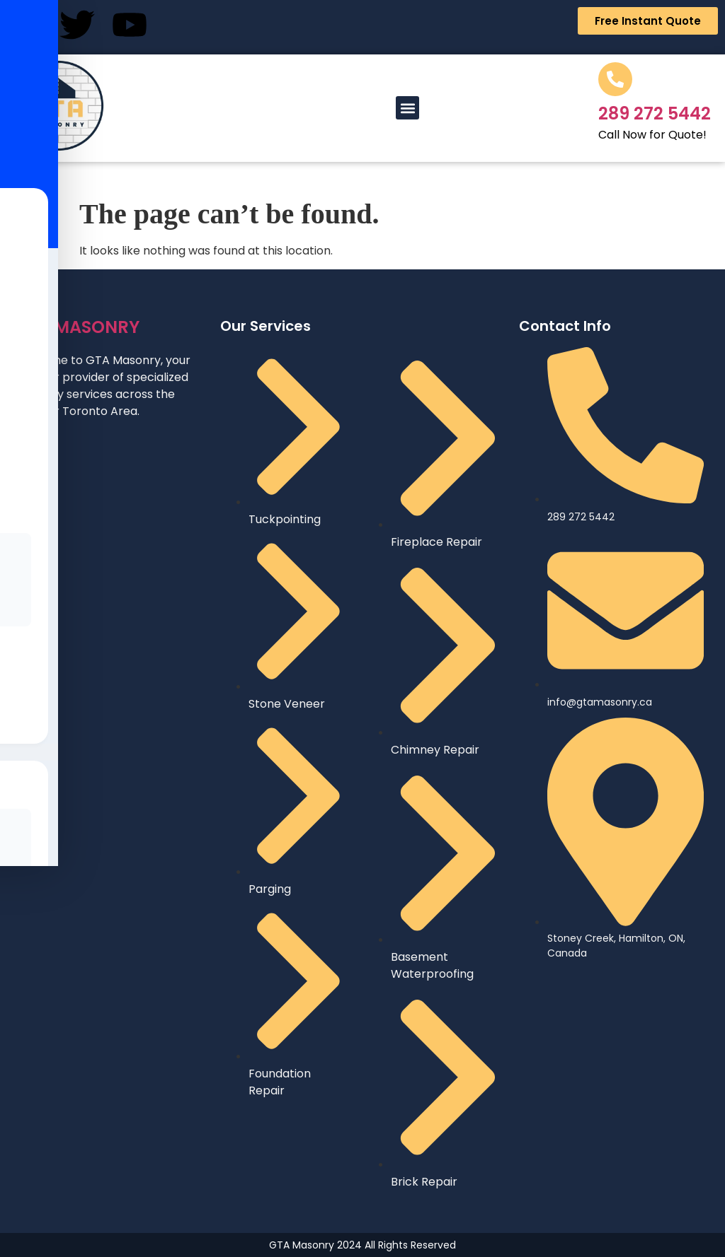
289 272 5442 (654, 113)
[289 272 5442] (615, 79)
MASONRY (76, 327)
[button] (407, 107)
